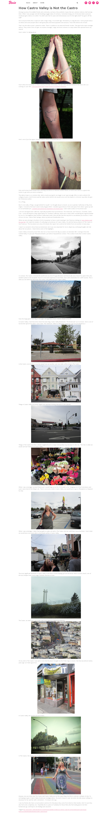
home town (41, 809)
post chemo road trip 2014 (65, 809)
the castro (41, 811)
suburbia (26, 811)
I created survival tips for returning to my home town (47, 208)
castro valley (32, 809)
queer (77, 809)
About (35, 3)
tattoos (36, 811)
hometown (48, 809)
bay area (25, 809)
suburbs (31, 811)
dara (37, 809)
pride (74, 809)
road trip (81, 809)
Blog (28, 3)
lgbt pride (54, 809)
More (42, 3)
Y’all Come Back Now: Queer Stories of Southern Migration (49, 86)
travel (45, 811)
